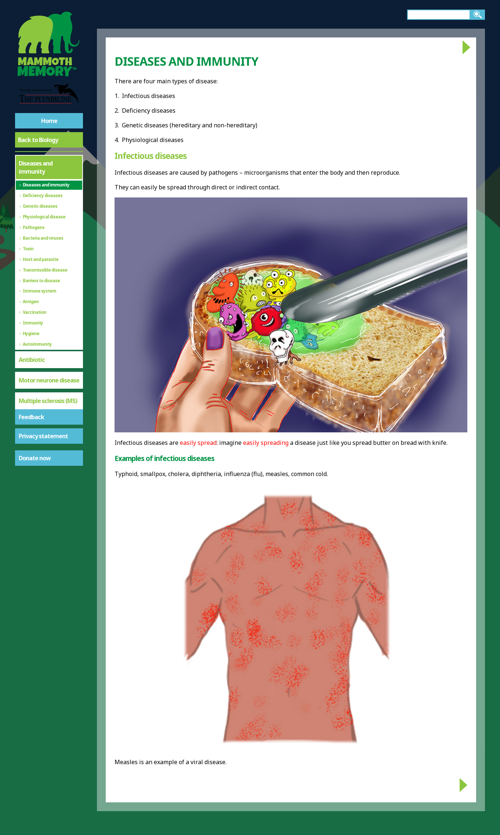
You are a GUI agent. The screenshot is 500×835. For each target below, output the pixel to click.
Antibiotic (32, 360)
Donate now (35, 458)
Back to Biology (38, 140)
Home (49, 121)
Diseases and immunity (35, 167)
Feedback (31, 417)
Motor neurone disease (49, 380)
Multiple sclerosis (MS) (48, 401)
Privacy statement (43, 436)
